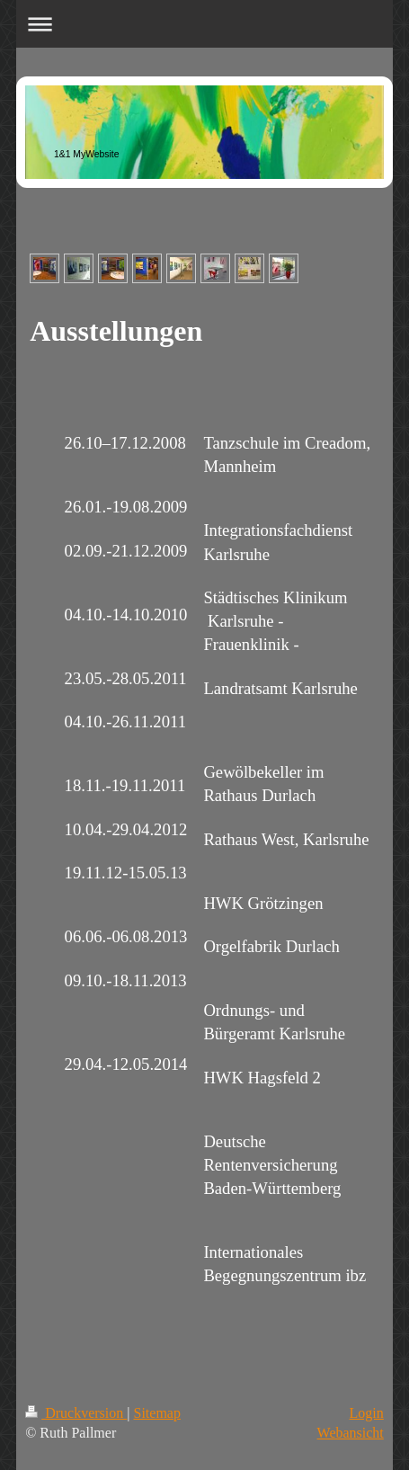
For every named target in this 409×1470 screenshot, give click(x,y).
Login (367, 1413)
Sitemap (156, 1413)
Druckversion (76, 1413)
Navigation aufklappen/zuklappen (204, 23)
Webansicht (350, 1432)
